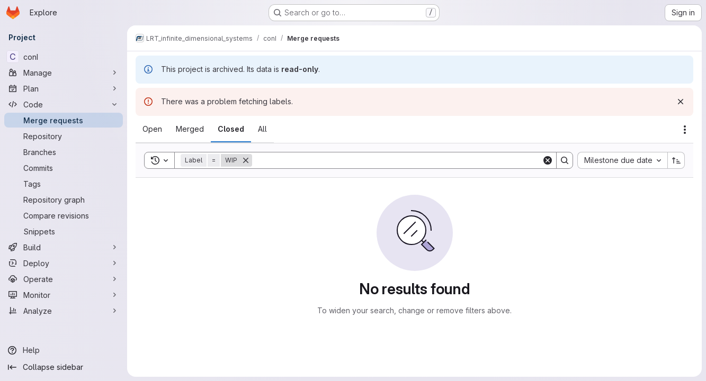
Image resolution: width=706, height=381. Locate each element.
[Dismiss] (680, 101)
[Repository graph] (63, 199)
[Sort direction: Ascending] (676, 160)
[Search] (397, 160)
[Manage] (63, 72)
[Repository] (63, 136)
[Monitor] (63, 294)
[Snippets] (63, 231)
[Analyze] (63, 310)
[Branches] (63, 151)
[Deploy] (63, 263)
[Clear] (547, 160)
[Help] (63, 350)
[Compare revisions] (63, 215)
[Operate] (63, 278)
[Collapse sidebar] (63, 367)
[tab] (152, 129)
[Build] (63, 247)
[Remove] (245, 160)
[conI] (63, 56)
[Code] (63, 104)
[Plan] (63, 88)
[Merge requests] (63, 120)
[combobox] (622, 160)
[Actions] (684, 129)
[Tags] (63, 183)
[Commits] (63, 167)
